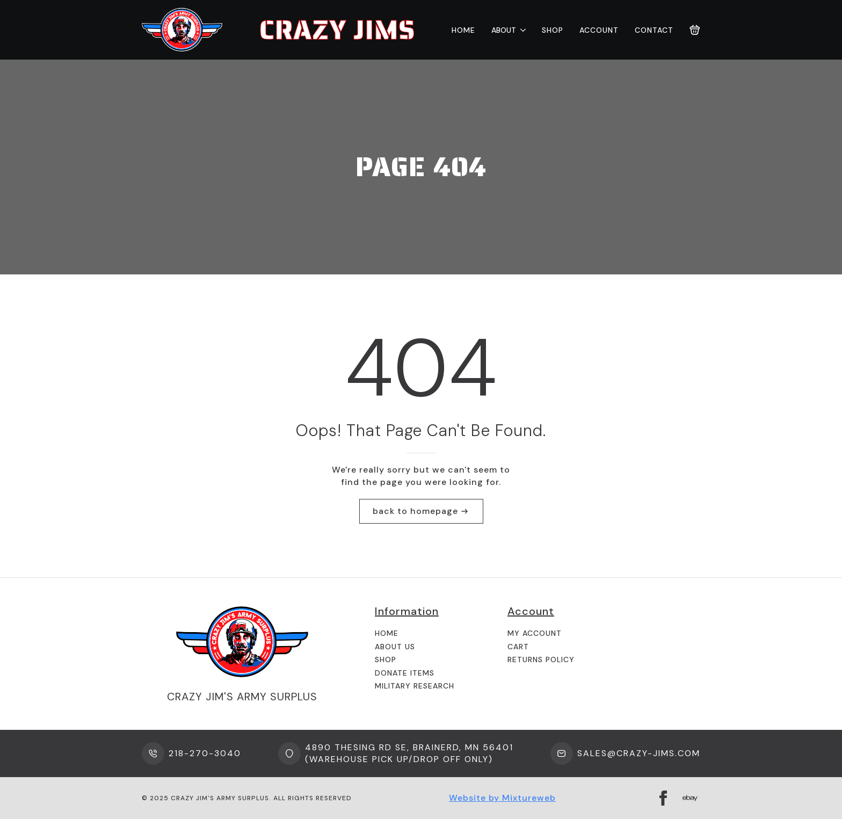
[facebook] (663, 798)
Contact (654, 30)
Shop (552, 30)
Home (463, 30)
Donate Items (404, 673)
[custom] (690, 798)
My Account (534, 633)
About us (395, 646)
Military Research (414, 686)
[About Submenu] (521, 30)
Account (599, 30)
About (503, 30)
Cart (518, 646)
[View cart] (694, 30)
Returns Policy (541, 659)
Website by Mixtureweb (502, 797)
